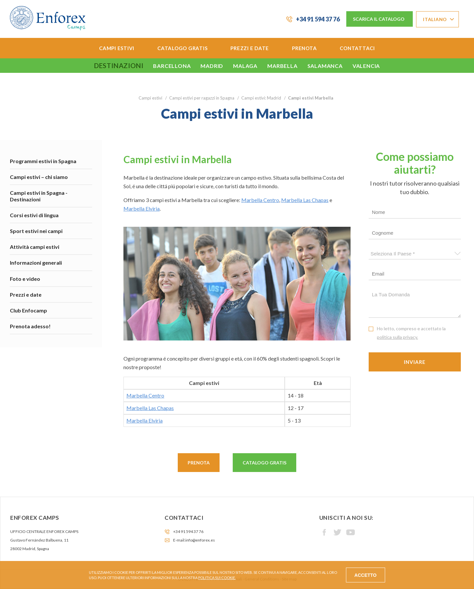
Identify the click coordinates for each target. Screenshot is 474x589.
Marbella (282, 66)
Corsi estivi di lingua (34, 215)
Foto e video (25, 279)
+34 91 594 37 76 (318, 19)
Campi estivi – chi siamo (39, 177)
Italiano (435, 19)
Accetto (366, 575)
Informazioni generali (36, 262)
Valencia (366, 66)
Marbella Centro (260, 200)
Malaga (245, 66)
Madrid (211, 66)
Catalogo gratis (182, 48)
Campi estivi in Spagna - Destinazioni (38, 196)
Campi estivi (116, 48)
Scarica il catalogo (379, 19)
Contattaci (357, 48)
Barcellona (172, 66)
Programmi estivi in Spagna (43, 161)
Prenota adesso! (30, 326)
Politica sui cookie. (217, 577)
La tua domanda (415, 303)
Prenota (304, 48)
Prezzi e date (249, 48)
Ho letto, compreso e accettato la (411, 333)
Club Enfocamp (28, 310)
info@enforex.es (200, 540)
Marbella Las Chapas (305, 200)
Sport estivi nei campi (36, 231)
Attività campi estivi (34, 247)
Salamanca (325, 66)
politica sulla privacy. (397, 337)
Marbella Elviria (141, 208)
